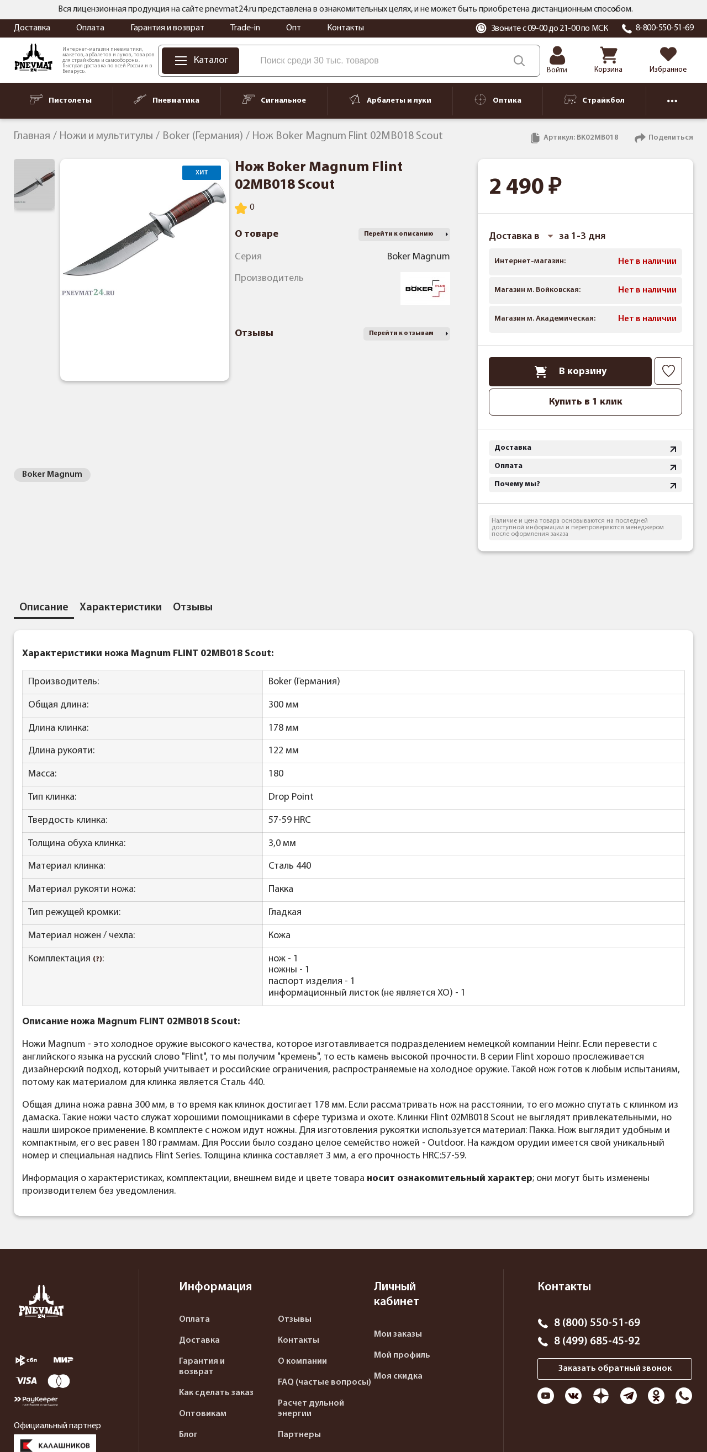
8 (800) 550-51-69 (597, 1323)
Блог (188, 1434)
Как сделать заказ (216, 1393)
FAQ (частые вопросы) (324, 1382)
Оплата (90, 28)
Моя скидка (398, 1376)
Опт (293, 28)
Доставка (32, 28)
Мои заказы (398, 1334)
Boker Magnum (52, 474)
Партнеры (299, 1434)
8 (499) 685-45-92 (597, 1341)
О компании (302, 1361)
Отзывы (295, 1319)
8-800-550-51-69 (665, 28)
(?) (97, 959)
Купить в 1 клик (585, 402)
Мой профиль (402, 1355)
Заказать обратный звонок (615, 1368)
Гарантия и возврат (167, 28)
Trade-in (245, 28)
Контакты (345, 28)
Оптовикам (202, 1414)
